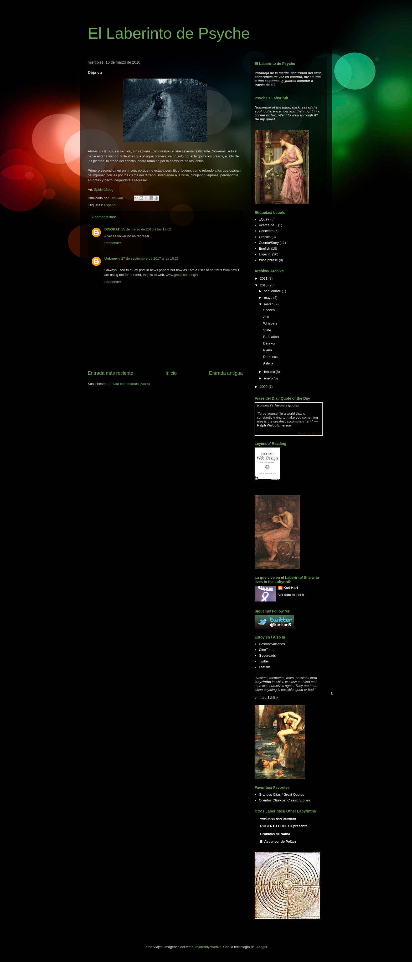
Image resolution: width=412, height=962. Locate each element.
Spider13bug (104, 190)
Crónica (265, 237)
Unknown (112, 258)
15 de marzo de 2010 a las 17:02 (146, 229)
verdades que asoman (278, 818)
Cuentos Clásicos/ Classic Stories (284, 800)
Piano (267, 350)
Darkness (270, 357)
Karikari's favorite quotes (278, 405)
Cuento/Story (269, 243)
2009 (264, 387)
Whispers (270, 323)
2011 (264, 278)
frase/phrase (268, 260)
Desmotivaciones (272, 644)
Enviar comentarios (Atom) (129, 384)
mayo (268, 298)
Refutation (271, 337)
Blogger (261, 947)
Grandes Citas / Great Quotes (281, 794)
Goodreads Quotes (309, 433)
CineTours (266, 650)
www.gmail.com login (182, 275)
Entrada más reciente (110, 373)
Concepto (266, 231)
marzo (269, 304)
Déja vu (269, 343)
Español (110, 205)
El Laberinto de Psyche (169, 33)
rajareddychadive (208, 947)
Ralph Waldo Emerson (274, 425)
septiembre (273, 291)
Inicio (171, 373)
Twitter (264, 661)
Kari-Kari (291, 588)
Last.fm (264, 667)
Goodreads (267, 655)
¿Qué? (264, 219)
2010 (264, 285)
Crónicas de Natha (275, 834)
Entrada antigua (226, 373)
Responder (112, 243)
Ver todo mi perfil (291, 595)
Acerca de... (268, 225)
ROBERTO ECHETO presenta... (285, 826)
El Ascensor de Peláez (278, 841)
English (264, 248)
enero (269, 378)
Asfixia (268, 363)
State (267, 330)
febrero (270, 372)
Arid (266, 317)
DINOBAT (112, 229)
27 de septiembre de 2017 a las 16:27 (150, 258)
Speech (269, 310)
